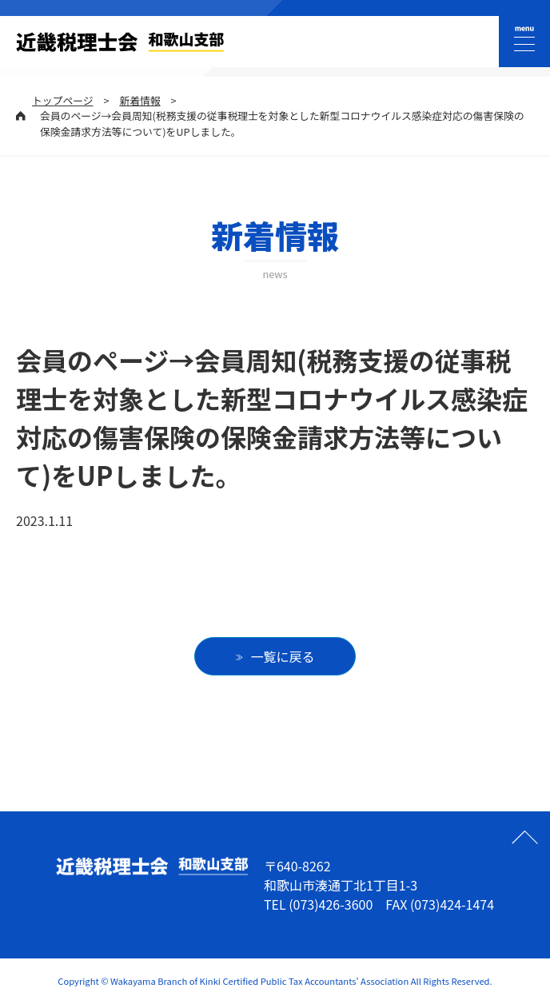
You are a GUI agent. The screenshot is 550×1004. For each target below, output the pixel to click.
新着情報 (139, 100)
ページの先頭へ (524, 837)
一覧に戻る (283, 656)
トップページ (63, 100)
